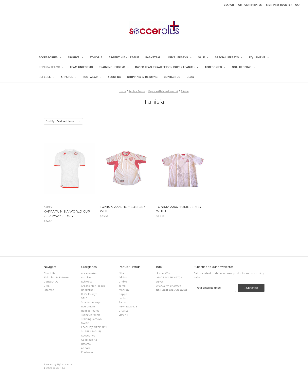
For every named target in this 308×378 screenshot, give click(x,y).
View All (123, 315)
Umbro (123, 281)
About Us (114, 77)
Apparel (68, 77)
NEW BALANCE (128, 306)
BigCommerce (64, 364)
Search (229, 5)
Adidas (123, 277)
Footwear (92, 77)
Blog (190, 77)
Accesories (215, 67)
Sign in (271, 5)
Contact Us (172, 77)
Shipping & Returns (142, 77)
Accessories (50, 57)
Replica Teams (51, 67)
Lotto (122, 298)
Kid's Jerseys (180, 57)
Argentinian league (124, 57)
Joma (122, 285)
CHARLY (123, 310)
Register (286, 5)
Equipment (259, 57)
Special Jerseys (229, 57)
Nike (121, 273)
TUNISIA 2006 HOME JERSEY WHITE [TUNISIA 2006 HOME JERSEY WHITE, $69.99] (178, 209)
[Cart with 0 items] (298, 5)
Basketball (153, 57)
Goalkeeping (243, 67)
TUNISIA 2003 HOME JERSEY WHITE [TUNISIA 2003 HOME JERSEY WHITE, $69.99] (122, 209)
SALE (203, 57)
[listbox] (69, 121)
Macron (124, 290)
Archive (75, 57)
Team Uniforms (81, 67)
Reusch (123, 302)
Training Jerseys (114, 67)
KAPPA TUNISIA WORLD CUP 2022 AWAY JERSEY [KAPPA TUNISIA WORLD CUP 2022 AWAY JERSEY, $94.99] (67, 214)
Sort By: (50, 121)
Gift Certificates (250, 5)
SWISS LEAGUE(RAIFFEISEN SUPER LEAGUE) (166, 67)
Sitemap (49, 290)
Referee (47, 77)
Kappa (123, 294)
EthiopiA (95, 57)
